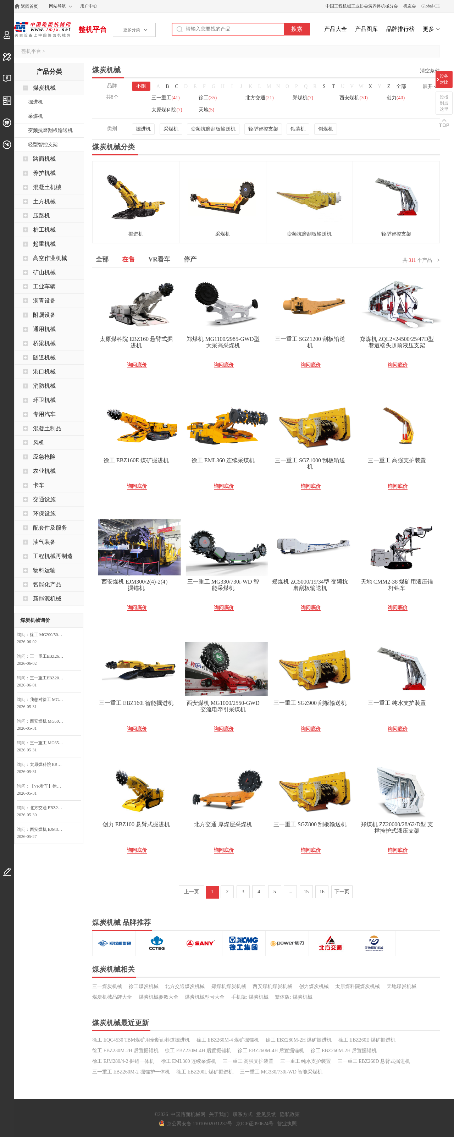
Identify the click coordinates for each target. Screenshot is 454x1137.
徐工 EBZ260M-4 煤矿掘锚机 (227, 1040)
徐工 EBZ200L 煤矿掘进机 (204, 1072)
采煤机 (171, 129)
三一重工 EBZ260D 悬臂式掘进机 (374, 1061)
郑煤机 (303, 97)
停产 (190, 259)
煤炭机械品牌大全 (112, 997)
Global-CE (430, 6)
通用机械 (44, 329)
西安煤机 (353, 97)
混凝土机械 (47, 187)
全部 (401, 86)
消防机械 (44, 386)
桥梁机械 (44, 343)
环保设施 (44, 513)
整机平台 (92, 29)
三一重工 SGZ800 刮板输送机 (310, 824)
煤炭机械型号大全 (205, 997)
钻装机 (297, 129)
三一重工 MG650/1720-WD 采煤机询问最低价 (48, 742)
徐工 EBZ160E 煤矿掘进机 (136, 460)
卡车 (38, 485)
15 (306, 891)
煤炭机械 (44, 88)
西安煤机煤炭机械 (272, 986)
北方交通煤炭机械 (185, 986)
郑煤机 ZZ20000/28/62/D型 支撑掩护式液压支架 (397, 827)
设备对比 (444, 79)
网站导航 (57, 6)
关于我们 (219, 1114)
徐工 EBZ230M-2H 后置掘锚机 (125, 1050)
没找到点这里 (444, 103)
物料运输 (44, 570)
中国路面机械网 (42, 29)
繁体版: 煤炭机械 (293, 997)
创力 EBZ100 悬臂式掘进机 (136, 824)
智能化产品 (47, 584)
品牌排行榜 (400, 29)
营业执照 (287, 1123)
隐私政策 (290, 1114)
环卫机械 (44, 400)
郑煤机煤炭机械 (228, 986)
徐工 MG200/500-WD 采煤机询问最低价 (48, 634)
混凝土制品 (47, 428)
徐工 (208, 97)
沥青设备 (44, 301)
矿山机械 (44, 272)
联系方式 (243, 1114)
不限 (141, 86)
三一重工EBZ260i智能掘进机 (48, 656)
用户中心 (88, 6)
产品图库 (366, 29)
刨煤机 (325, 129)
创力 (396, 97)
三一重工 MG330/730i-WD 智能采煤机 (223, 585)
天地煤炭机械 (401, 986)
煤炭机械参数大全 (158, 997)
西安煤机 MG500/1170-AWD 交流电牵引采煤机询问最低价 (48, 721)
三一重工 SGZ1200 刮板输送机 (310, 342)
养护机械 (44, 173)
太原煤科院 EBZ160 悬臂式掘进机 (136, 342)
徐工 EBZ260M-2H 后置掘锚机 (344, 1050)
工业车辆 (44, 286)
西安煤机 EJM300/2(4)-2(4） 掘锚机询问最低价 (48, 829)
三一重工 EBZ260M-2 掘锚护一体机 (131, 1072)
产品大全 (335, 29)
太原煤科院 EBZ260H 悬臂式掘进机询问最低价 (48, 764)
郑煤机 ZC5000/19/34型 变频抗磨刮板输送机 (310, 585)
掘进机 (143, 129)
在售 (128, 259)
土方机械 (44, 201)
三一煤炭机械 (107, 986)
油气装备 (44, 542)
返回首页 (29, 6)
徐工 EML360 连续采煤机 (223, 460)
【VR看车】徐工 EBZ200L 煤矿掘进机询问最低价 (48, 786)
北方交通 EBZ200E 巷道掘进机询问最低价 (48, 807)
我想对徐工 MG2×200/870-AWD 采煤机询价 (48, 699)
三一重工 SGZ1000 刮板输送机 (310, 463)
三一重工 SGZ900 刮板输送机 (310, 703)
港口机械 (44, 372)
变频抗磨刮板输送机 (213, 129)
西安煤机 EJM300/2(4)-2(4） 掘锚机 (136, 585)
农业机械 (44, 471)
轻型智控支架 (263, 129)
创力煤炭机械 (314, 986)
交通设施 (44, 499)
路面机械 (44, 159)
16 (322, 891)
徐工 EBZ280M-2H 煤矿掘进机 (299, 1040)
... (291, 891)
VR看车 (159, 259)
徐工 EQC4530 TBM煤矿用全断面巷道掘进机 (141, 1040)
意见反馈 (266, 1114)
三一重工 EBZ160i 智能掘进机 (136, 703)
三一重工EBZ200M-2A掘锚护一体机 (48, 677)
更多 (428, 29)
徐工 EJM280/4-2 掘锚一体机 (123, 1061)
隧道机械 (44, 357)
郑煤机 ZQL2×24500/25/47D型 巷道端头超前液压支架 (397, 342)
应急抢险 (44, 457)
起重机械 (44, 244)
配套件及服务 (50, 528)
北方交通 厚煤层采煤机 (223, 824)
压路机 (41, 216)
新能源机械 (47, 599)
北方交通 (259, 97)
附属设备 (44, 315)
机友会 (409, 6)
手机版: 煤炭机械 (249, 997)
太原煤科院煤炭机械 (357, 986)
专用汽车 (44, 414)
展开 (428, 86)
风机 (38, 443)
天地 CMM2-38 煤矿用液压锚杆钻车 (397, 585)
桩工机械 (44, 230)
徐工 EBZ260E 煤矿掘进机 (366, 1040)
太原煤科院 (166, 109)
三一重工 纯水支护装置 (397, 703)
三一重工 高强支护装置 (397, 460)
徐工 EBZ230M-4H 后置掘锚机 (198, 1050)
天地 (206, 109)
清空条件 (430, 70)
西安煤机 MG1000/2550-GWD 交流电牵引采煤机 (223, 706)
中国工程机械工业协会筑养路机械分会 (362, 6)
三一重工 (165, 97)
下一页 (341, 891)
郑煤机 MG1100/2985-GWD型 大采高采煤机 (223, 342)
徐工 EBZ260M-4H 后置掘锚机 (271, 1050)
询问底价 (137, 365)
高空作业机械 (50, 258)
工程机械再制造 (53, 556)
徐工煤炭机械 (144, 986)
